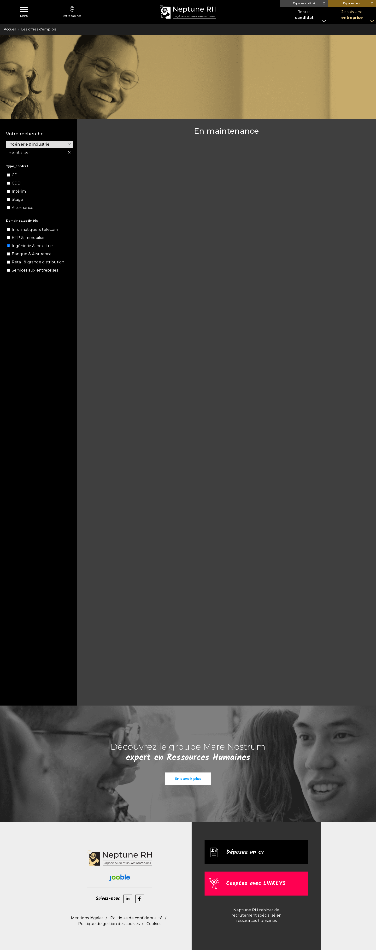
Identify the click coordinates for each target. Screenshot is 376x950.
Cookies (154, 923)
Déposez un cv (245, 852)
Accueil (10, 29)
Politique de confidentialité (136, 918)
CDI (15, 175)
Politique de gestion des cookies (109, 923)
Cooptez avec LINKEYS (256, 883)
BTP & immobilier (28, 237)
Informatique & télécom (35, 229)
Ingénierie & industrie (32, 245)
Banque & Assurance (32, 254)
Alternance (22, 207)
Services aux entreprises (35, 270)
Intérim (19, 191)
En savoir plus (188, 778)
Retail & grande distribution (38, 262)
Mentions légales (87, 918)
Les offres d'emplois (38, 29)
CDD (16, 183)
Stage (17, 199)
